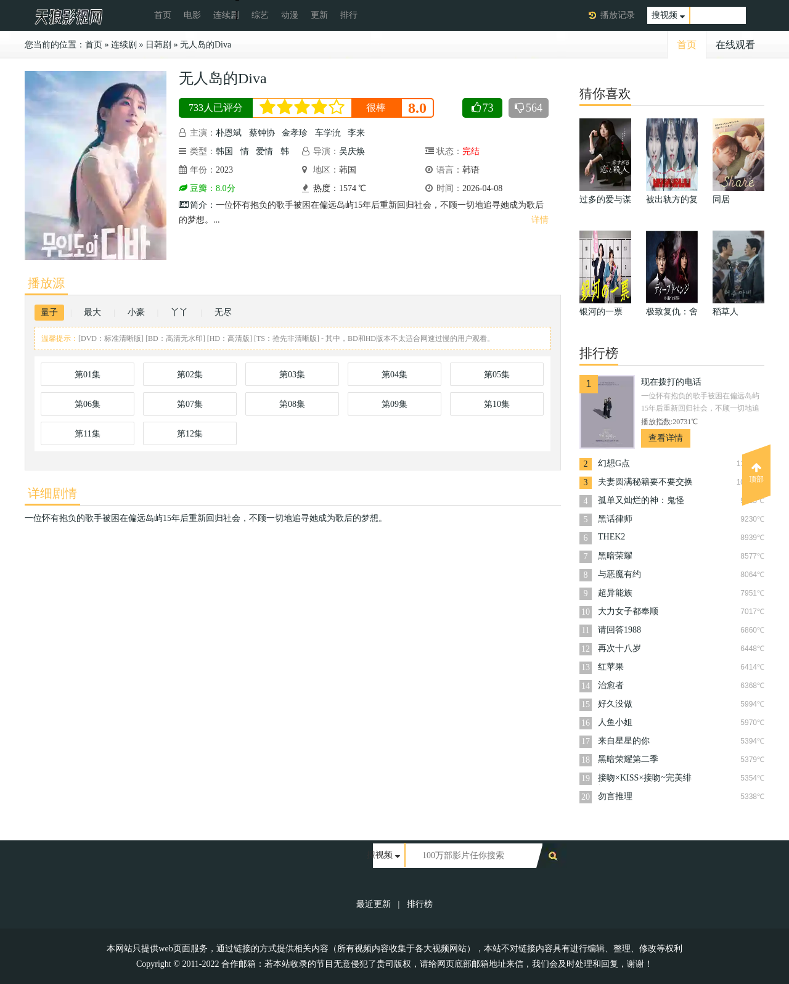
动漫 (289, 15)
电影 (192, 15)
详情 (540, 219)
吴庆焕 (352, 151)
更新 (319, 15)
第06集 (87, 404)
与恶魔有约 (619, 574)
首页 (162, 15)
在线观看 (735, 44)
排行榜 (420, 904)
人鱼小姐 (615, 722)
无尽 (223, 312)
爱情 (264, 151)
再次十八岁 (619, 648)
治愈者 (611, 685)
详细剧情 (52, 493)
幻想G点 (614, 463)
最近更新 (373, 904)
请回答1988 (619, 629)
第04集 (394, 374)
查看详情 (665, 438)
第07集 (190, 404)
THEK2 (611, 536)
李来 (356, 132)
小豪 (136, 312)
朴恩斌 (229, 132)
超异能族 (615, 592)
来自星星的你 (624, 740)
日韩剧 (158, 44)
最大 (92, 312)
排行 (349, 15)
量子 (49, 312)
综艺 (260, 15)
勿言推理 (615, 796)
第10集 (497, 404)
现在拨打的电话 (671, 382)
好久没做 (615, 703)
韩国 (224, 151)
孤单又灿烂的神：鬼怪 (641, 500)
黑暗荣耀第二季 (628, 759)
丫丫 (179, 312)
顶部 (756, 472)
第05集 (497, 374)
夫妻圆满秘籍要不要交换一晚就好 (645, 483)
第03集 (292, 374)
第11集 (87, 433)
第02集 (190, 374)
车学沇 (328, 132)
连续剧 (226, 15)
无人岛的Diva (205, 44)
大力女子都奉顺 (628, 611)
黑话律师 (615, 518)
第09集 (394, 404)
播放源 (46, 283)
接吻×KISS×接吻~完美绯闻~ (645, 779)
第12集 (190, 433)
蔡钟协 (262, 132)
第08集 (292, 404)
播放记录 (617, 15)
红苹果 (611, 666)
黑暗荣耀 (615, 555)
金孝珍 (295, 132)
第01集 (87, 374)
